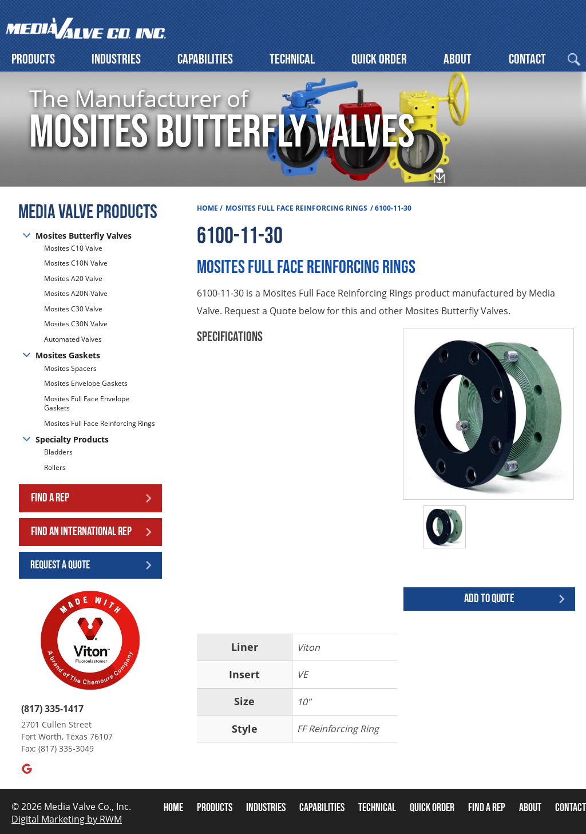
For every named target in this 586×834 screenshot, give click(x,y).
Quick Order (379, 59)
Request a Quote (60, 565)
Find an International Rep (81, 531)
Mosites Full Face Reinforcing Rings (99, 423)
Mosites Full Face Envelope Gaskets (86, 403)
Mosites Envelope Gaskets (86, 383)
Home (207, 208)
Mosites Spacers (70, 368)
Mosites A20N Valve (76, 293)
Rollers (56, 467)
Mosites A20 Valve (73, 278)
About (458, 59)
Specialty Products (72, 439)
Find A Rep (486, 808)
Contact (527, 59)
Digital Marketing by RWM (66, 819)
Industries (116, 59)
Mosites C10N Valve (76, 263)
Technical (292, 59)
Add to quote (489, 598)
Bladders (58, 452)
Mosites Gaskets (67, 355)
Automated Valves (73, 339)
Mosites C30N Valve (76, 324)
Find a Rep (50, 498)
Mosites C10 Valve (73, 248)
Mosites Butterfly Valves (83, 235)
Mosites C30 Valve (73, 309)
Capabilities (205, 59)
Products (33, 59)
